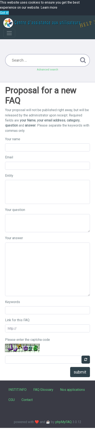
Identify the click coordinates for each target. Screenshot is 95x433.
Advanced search (47, 69)
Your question (15, 210)
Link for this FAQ (17, 320)
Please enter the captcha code (27, 340)
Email (9, 157)
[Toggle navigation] (9, 33)
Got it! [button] (4, 13)
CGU (11, 400)
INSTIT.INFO (17, 390)
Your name (12, 139)
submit (80, 372)
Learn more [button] (49, 7)
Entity (9, 176)
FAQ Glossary (43, 390)
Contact (27, 400)
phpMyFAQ (63, 422)
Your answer (14, 238)
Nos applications (72, 390)
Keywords (12, 302)
